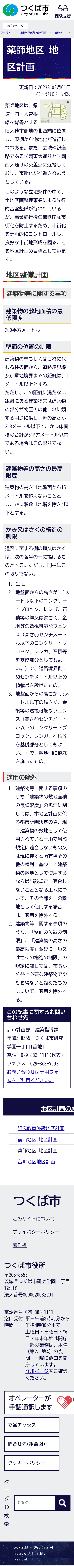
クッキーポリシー (26, 1462)
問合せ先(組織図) (26, 1443)
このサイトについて (34, 1218)
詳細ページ (37, 1371)
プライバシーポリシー (36, 1231)
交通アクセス (22, 1425)
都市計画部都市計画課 (32, 32)
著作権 (20, 1245)
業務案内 (60, 32)
